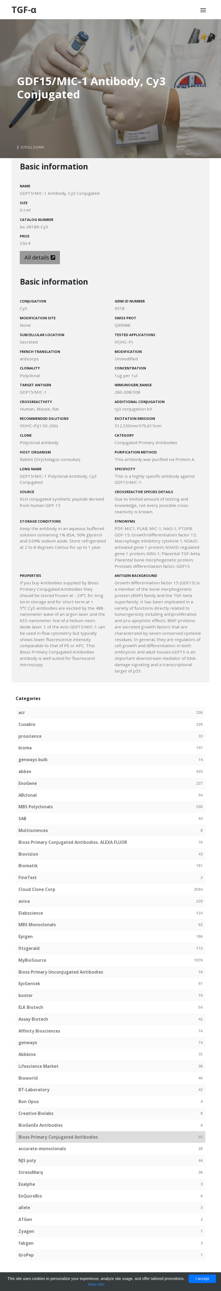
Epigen (25, 936)
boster (25, 995)
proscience (30, 736)
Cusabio (26, 724)
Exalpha (26, 1184)
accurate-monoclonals (42, 1148)
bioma (25, 747)
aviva (24, 901)
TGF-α (24, 9)
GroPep (26, 1255)
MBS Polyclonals (35, 806)
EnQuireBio (30, 1196)
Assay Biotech (33, 1019)
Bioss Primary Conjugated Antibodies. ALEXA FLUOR (72, 842)
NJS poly (27, 1160)
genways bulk (33, 759)
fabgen (26, 1243)
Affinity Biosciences (39, 1031)
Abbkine (27, 1054)
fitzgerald (29, 948)
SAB (22, 818)
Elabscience (30, 913)
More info (96, 1284)
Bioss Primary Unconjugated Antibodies (60, 972)
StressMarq (30, 1172)
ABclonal (27, 795)
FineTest (27, 877)
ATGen (25, 1219)
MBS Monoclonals (37, 924)
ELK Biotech (30, 1007)
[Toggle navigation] (203, 10)
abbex (24, 771)
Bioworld (28, 1078)
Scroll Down (30, 147)
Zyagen (26, 1231)
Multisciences (33, 830)
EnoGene (27, 783)
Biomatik (28, 865)
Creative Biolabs (35, 1113)
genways (27, 1042)
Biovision (28, 854)
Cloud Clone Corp (36, 889)
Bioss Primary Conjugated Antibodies (58, 1137)
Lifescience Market (38, 1066)
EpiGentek (29, 983)
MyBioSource (32, 960)
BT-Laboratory (33, 1089)
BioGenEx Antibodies (40, 1125)
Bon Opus (28, 1101)
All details (39, 257)
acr (21, 712)
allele (24, 1207)
